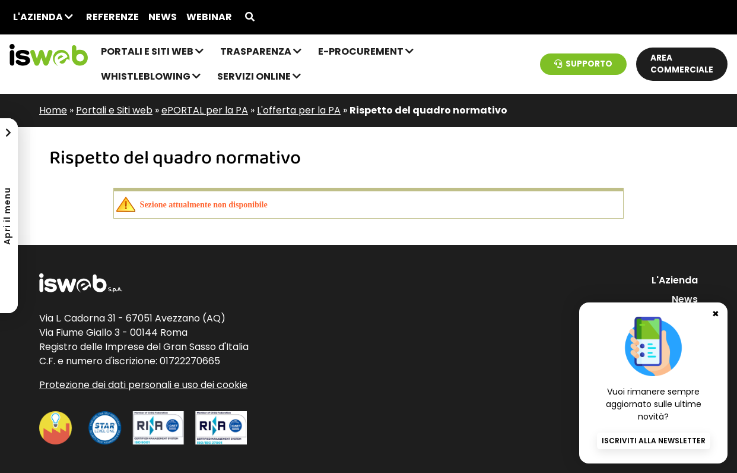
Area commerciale (681, 63)
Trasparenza (260, 51)
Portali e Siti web (152, 51)
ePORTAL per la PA (204, 110)
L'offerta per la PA (299, 110)
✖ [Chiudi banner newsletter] (715, 314)
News (162, 17)
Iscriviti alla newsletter (654, 441)
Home (53, 110)
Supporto (583, 64)
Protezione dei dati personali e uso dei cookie (143, 385)
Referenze (112, 17)
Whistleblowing (151, 76)
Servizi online (259, 76)
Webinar (209, 17)
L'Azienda (43, 17)
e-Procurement (366, 51)
